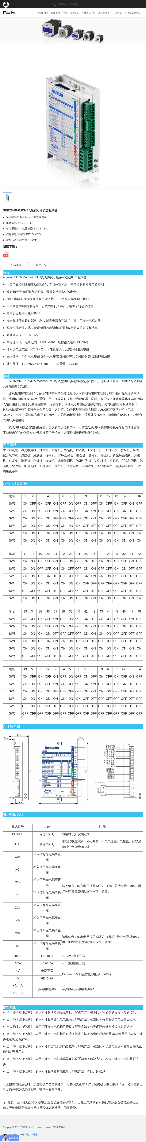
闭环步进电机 (88, 13)
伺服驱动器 (42, 13)
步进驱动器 (104, 13)
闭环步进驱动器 (71, 13)
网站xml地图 (31, 1134)
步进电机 (117, 13)
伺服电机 (55, 13)
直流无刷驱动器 (132, 13)
